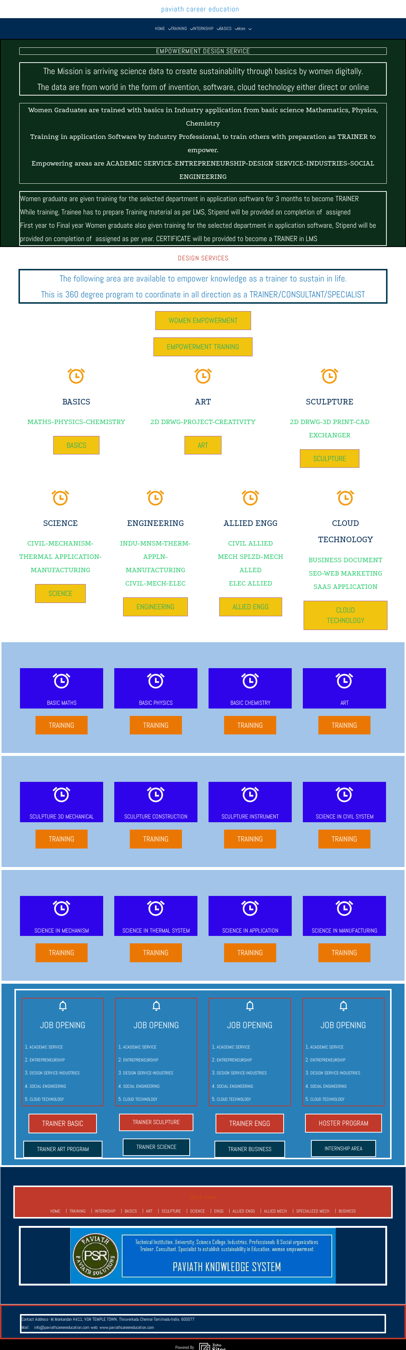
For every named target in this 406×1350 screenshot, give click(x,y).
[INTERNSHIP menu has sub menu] (117, 22)
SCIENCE (197, 1205)
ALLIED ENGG (244, 1205)
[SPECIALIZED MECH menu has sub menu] (298, 22)
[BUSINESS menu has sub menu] (329, 22)
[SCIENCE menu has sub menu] (196, 22)
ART (149, 1205)
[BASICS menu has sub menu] (139, 22)
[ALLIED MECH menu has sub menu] (264, 22)
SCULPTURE (171, 1205)
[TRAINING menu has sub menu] (93, 22)
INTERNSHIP (105, 1205)
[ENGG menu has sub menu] (213, 22)
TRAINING (77, 1205)
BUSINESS (347, 1205)
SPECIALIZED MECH (312, 1205)
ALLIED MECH (275, 1205)
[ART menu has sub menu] (154, 22)
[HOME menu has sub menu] (74, 22)
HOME (55, 1205)
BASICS (131, 1205)
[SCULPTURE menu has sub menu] (173, 22)
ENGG (218, 1205)
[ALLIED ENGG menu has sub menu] (235, 22)
